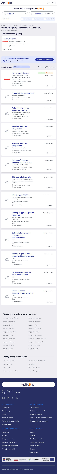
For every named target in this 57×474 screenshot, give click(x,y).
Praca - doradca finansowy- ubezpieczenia (22, 292)
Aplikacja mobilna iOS (8, 449)
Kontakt (32, 435)
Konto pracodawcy (36, 414)
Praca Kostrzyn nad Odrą (10, 371)
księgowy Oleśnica (34, 345)
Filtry (6, 19)
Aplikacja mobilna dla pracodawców (41, 418)
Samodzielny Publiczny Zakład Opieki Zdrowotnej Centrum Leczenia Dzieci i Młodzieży (22, 181)
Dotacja (32, 449)
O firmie (32, 432)
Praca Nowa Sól (8, 364)
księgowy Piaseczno (34, 322)
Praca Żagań (6, 367)
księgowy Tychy (33, 325)
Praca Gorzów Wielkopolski (36, 361)
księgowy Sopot (33, 348)
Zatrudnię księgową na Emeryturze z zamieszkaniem (21, 235)
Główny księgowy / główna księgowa (23, 214)
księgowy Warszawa (34, 318)
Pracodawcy (6, 411)
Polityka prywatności (36, 439)
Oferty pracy (6, 407)
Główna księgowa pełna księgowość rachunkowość (23, 255)
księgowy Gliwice (8, 348)
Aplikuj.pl (3, 25)
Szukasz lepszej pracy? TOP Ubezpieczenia (21, 273)
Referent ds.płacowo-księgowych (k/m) (21, 109)
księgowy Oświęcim (9, 342)
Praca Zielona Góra (9, 361)
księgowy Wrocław (8, 345)
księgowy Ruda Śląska (10, 332)
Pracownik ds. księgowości (23, 93)
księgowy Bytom (8, 335)
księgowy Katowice (34, 328)
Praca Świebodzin (34, 367)
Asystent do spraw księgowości (19, 127)
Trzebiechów (23, 25)
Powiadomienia (6, 424)
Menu (51, 3)
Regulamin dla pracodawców (39, 421)
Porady (4, 414)
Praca (9, 25)
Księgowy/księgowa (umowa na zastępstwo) (22, 161)
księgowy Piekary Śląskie (10, 318)
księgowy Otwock (8, 325)
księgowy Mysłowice (35, 335)
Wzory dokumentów (8, 439)
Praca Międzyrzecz (34, 371)
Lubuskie (15, 25)
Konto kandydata (7, 418)
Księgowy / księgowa (9, 39)
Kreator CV (5, 432)
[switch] (44, 59)
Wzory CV (5, 435)
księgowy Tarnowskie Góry (36, 342)
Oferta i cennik (34, 407)
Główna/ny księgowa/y (21, 177)
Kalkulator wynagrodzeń (9, 442)
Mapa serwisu (34, 452)
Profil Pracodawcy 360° (37, 411)
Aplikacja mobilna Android (10, 445)
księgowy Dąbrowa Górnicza (37, 338)
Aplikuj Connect (34, 445)
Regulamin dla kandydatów (10, 421)
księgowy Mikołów (8, 328)
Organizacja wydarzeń (37, 442)
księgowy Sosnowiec (9, 338)
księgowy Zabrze (33, 332)
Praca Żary (31, 364)
